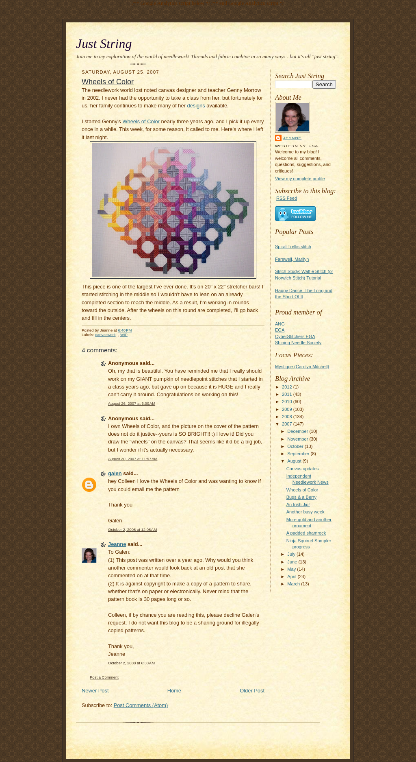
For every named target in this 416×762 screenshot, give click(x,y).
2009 (287, 409)
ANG (280, 323)
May (292, 569)
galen (115, 473)
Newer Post (95, 691)
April (292, 576)
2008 (287, 416)
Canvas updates (302, 468)
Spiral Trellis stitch (293, 246)
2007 (287, 423)
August (294, 461)
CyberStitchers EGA (295, 336)
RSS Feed (286, 198)
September (298, 453)
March (294, 583)
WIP (124, 334)
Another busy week (305, 511)
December (298, 431)
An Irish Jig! (298, 504)
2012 (287, 386)
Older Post (252, 691)
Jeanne (292, 137)
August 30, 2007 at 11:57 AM (132, 458)
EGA (279, 330)
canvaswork (105, 334)
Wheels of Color (302, 489)
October (295, 446)
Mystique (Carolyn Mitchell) (302, 366)
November (298, 439)
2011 (287, 394)
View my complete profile (300, 178)
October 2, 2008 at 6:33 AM (131, 663)
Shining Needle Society (298, 342)
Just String (104, 44)
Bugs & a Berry (301, 497)
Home (174, 691)
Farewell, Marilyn (292, 259)
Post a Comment (104, 677)
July (292, 554)
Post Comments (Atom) (141, 705)
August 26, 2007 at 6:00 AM (131, 403)
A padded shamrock (306, 533)
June (292, 561)
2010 (287, 401)
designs (196, 106)
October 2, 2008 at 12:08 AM (132, 529)
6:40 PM (125, 330)
